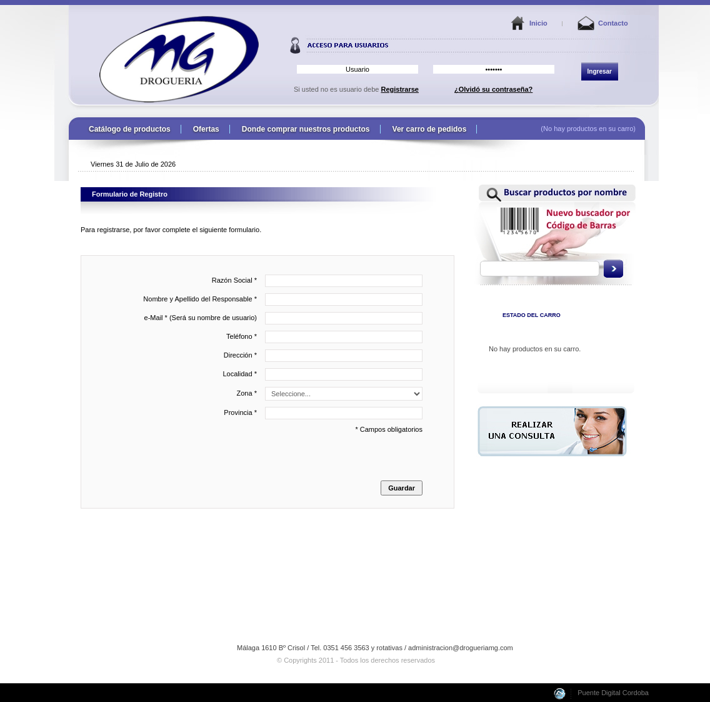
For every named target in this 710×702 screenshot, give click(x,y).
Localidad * (323, 374)
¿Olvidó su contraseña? (493, 89)
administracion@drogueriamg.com (460, 647)
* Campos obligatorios (255, 460)
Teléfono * (324, 337)
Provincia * (323, 413)
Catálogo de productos (130, 129)
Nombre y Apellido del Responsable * (282, 299)
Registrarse (400, 89)
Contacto (613, 23)
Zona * (329, 394)
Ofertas (206, 129)
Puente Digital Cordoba (613, 692)
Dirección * (323, 355)
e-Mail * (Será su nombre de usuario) (283, 318)
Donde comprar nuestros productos (306, 129)
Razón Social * (317, 281)
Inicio (538, 23)
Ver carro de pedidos (429, 129)
